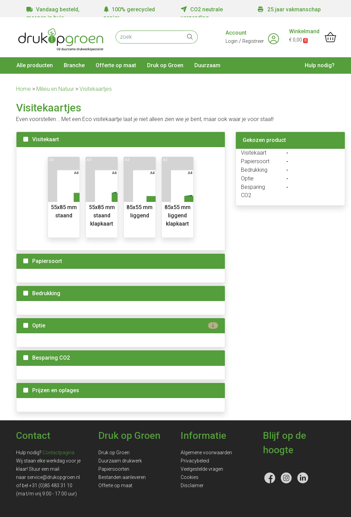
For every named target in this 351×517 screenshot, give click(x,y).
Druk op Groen (165, 65)
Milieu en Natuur (55, 89)
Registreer (253, 41)
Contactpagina (58, 452)
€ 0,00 (298, 40)
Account (236, 32)
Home (24, 89)
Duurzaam (207, 65)
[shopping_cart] (330, 37)
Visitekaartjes (96, 89)
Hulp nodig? (320, 65)
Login (232, 41)
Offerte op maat (116, 65)
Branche (74, 65)
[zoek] (149, 37)
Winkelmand (304, 31)
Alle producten (34, 65)
